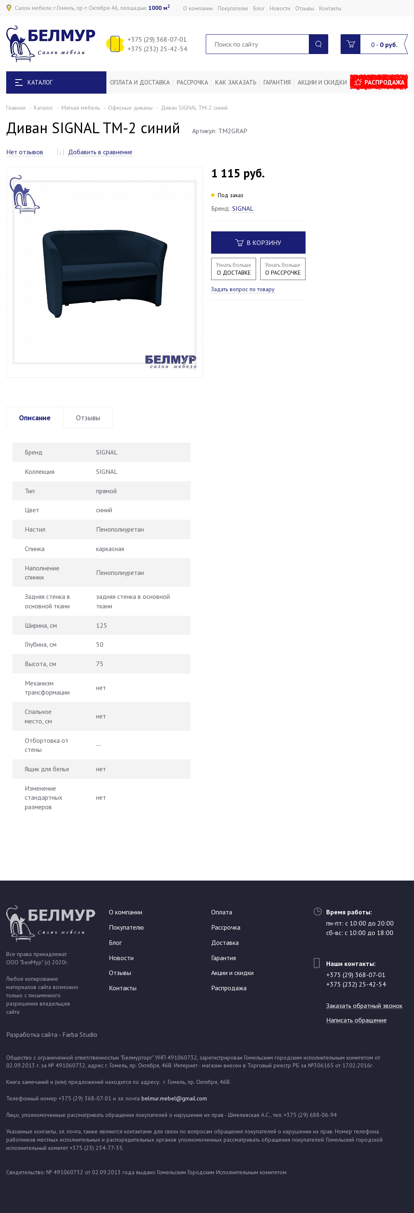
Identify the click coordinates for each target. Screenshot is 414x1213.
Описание (35, 417)
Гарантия (277, 82)
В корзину (258, 242)
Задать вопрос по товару (243, 289)
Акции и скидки (322, 82)
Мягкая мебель (80, 107)
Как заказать (235, 82)
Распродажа (385, 82)
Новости (280, 8)
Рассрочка (192, 82)
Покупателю (233, 8)
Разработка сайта (31, 1034)
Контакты (330, 8)
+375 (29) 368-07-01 (157, 39)
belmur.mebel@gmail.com (174, 1098)
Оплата (221, 912)
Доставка (225, 942)
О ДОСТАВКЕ (234, 268)
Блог (259, 8)
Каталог (43, 107)
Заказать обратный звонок (364, 1005)
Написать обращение (356, 1020)
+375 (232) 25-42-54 (157, 49)
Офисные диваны (130, 107)
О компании (198, 8)
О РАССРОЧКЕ (283, 268)
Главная (16, 107)
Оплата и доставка (140, 82)
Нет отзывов (24, 152)
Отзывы (304, 8)
